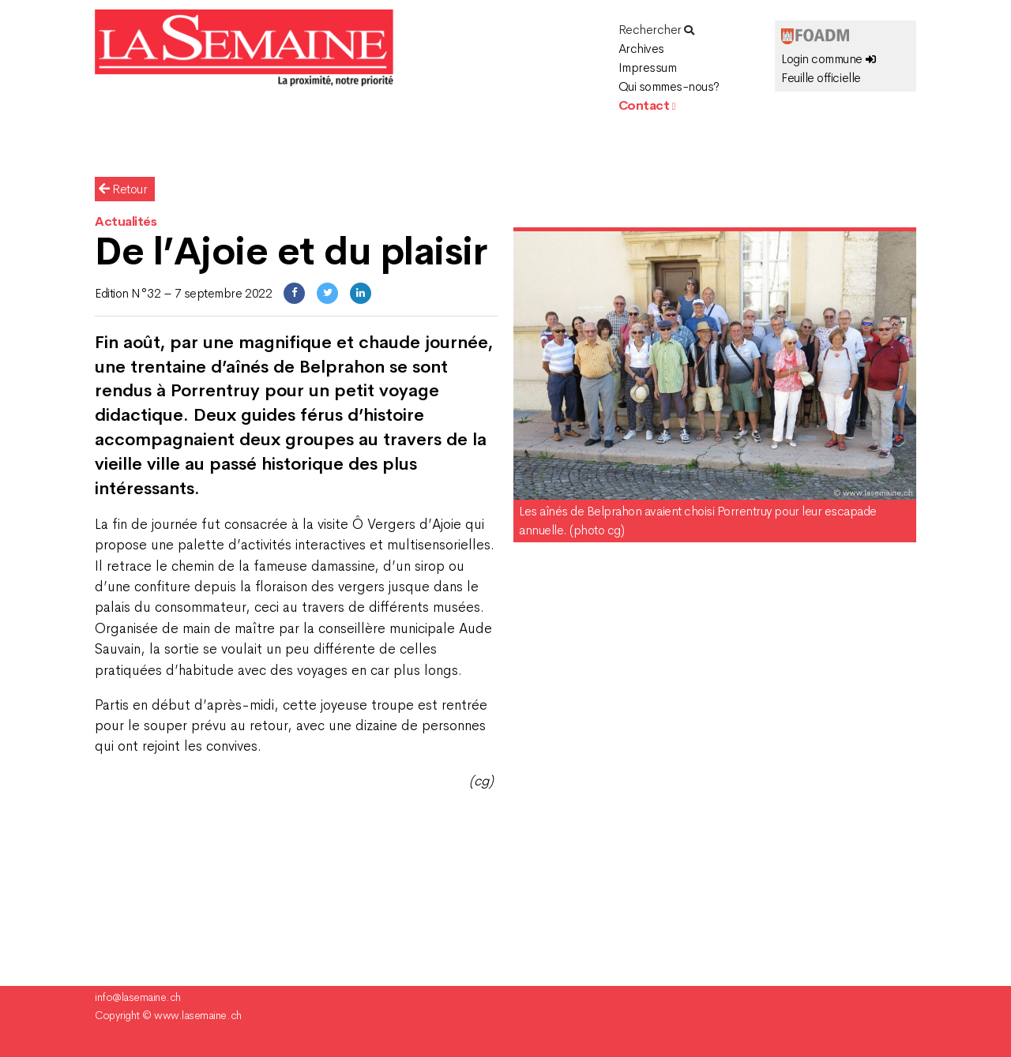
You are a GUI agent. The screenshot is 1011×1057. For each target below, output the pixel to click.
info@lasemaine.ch (138, 997)
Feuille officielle (820, 77)
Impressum (647, 67)
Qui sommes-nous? (669, 86)
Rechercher (656, 29)
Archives (641, 48)
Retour (123, 189)
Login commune (828, 59)
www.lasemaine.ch (197, 1015)
